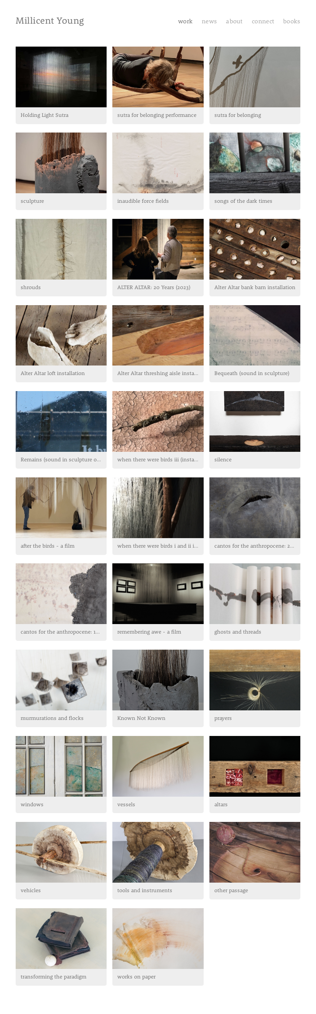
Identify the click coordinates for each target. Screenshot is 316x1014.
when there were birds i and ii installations (160, 546)
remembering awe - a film (149, 632)
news (209, 22)
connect (263, 22)
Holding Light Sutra (44, 115)
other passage (231, 891)
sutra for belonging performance (156, 115)
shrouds (31, 288)
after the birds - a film (48, 546)
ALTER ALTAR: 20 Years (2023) (153, 288)
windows (32, 805)
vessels (126, 805)
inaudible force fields (143, 201)
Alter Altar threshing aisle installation (160, 374)
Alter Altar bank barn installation (254, 288)
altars (221, 805)
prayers (223, 718)
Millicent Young (50, 21)
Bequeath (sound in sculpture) (251, 374)
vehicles (31, 891)
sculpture (32, 201)
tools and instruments (144, 891)
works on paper (136, 977)
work (185, 22)
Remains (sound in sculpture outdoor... (64, 460)
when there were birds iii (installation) (160, 460)
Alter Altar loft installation (53, 374)
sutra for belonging (237, 115)
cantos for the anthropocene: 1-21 (62, 632)
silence (223, 460)
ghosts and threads (237, 632)
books (291, 22)
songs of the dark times (243, 201)
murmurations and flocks (52, 718)
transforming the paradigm (53, 977)
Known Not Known (141, 718)
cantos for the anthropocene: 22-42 (257, 546)
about (235, 22)
